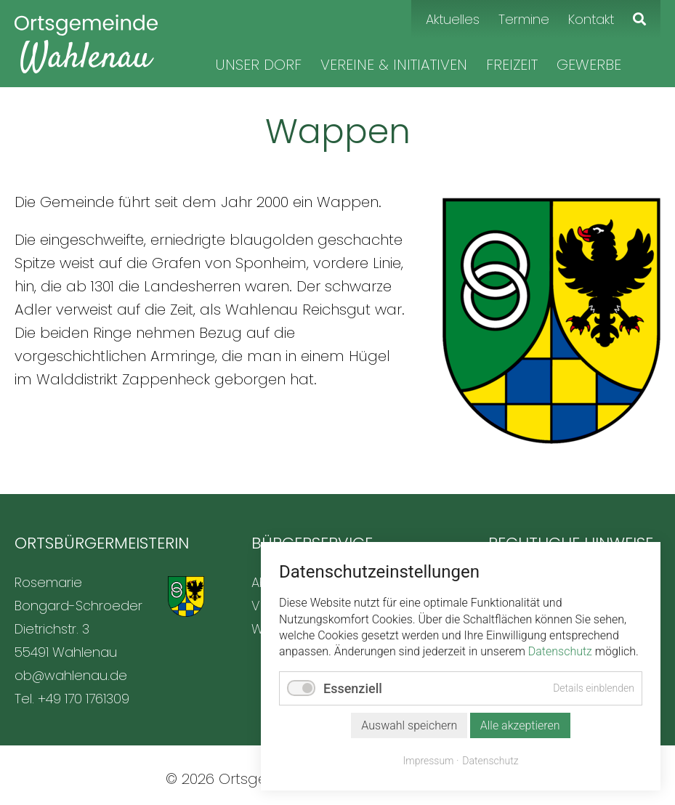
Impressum (428, 760)
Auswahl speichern (409, 725)
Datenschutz (560, 651)
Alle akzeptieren (520, 725)
